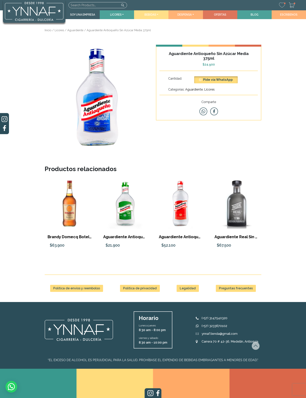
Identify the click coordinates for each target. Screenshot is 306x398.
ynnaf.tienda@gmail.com (220, 334)
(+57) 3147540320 (214, 318)
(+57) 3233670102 (214, 326)
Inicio (48, 30)
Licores (59, 30)
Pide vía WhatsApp (218, 80)
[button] (117, 14)
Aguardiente (75, 30)
